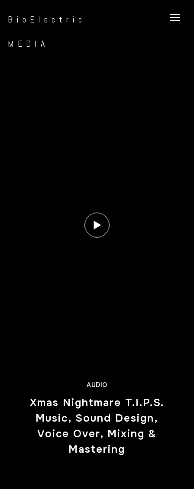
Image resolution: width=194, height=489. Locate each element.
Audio (97, 385)
